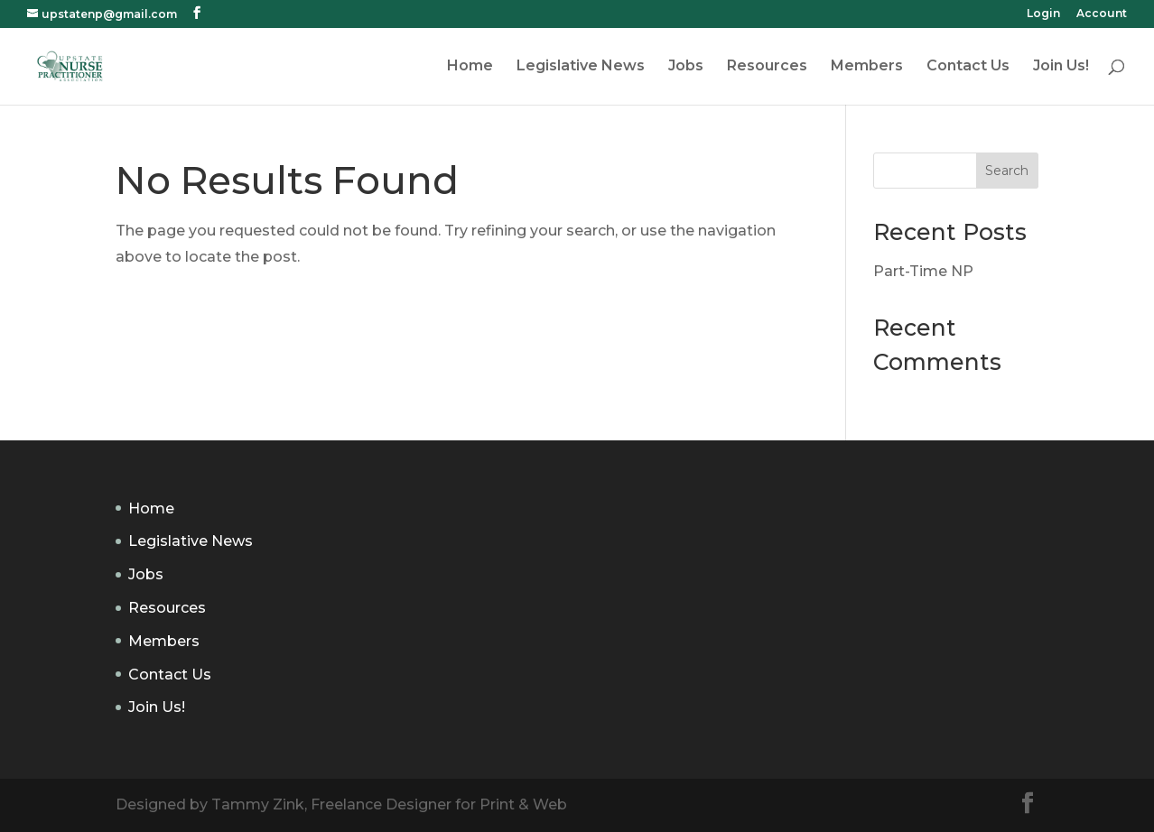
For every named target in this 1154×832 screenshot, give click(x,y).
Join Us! (1061, 67)
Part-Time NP (923, 271)
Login (1043, 14)
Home (470, 67)
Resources (767, 67)
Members (867, 67)
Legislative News (581, 67)
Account (1101, 14)
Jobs (685, 67)
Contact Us (968, 67)
